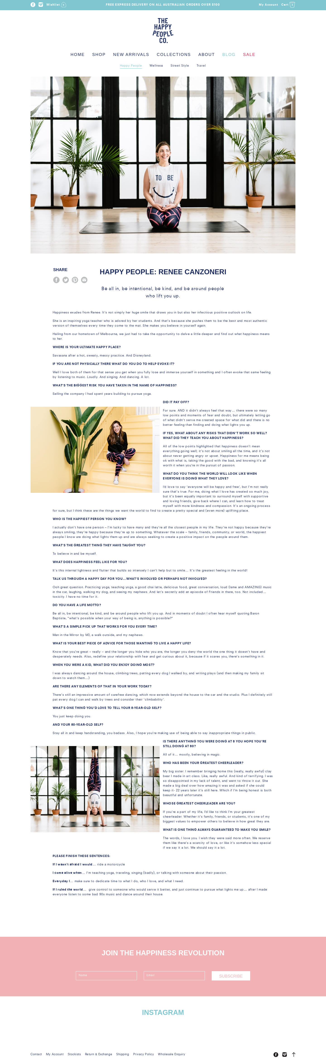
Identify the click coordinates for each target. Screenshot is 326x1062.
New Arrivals (131, 54)
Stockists (74, 1054)
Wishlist (56, 3)
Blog (229, 54)
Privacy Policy (143, 1054)
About (206, 54)
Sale (249, 54)
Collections (174, 54)
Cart (288, 5)
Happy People (131, 66)
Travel (201, 66)
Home (78, 54)
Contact (36, 1054)
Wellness (156, 66)
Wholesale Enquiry (171, 1054)
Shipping (122, 1054)
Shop (99, 54)
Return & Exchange (99, 1054)
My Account (268, 5)
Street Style (180, 66)
